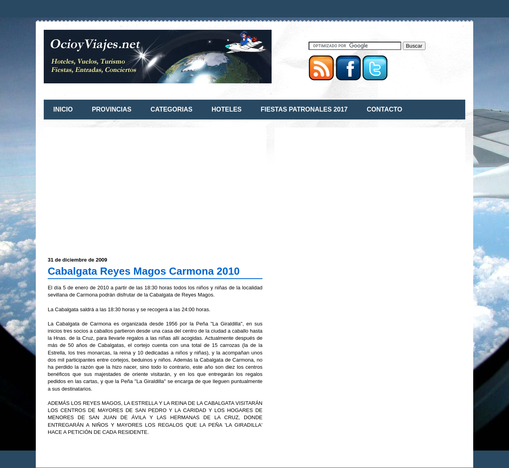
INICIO (63, 109)
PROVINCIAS (112, 109)
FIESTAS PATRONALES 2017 (304, 109)
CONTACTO (384, 109)
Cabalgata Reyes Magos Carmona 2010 (144, 271)
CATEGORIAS (171, 109)
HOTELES (227, 109)
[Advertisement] (114, 187)
